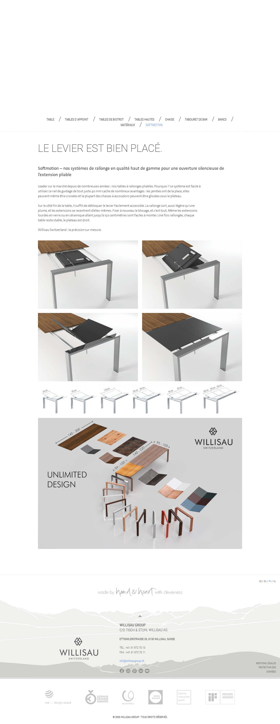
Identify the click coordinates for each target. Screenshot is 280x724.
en (265, 581)
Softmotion (154, 125)
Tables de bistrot (111, 119)
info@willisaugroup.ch (132, 661)
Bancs (222, 119)
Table (50, 119)
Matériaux (128, 125)
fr (270, 581)
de (260, 581)
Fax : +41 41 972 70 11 (133, 652)
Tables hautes (144, 119)
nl (274, 581)
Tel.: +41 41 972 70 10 (132, 647)
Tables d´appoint (76, 119)
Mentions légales (266, 663)
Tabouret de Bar (196, 119)
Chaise (169, 119)
